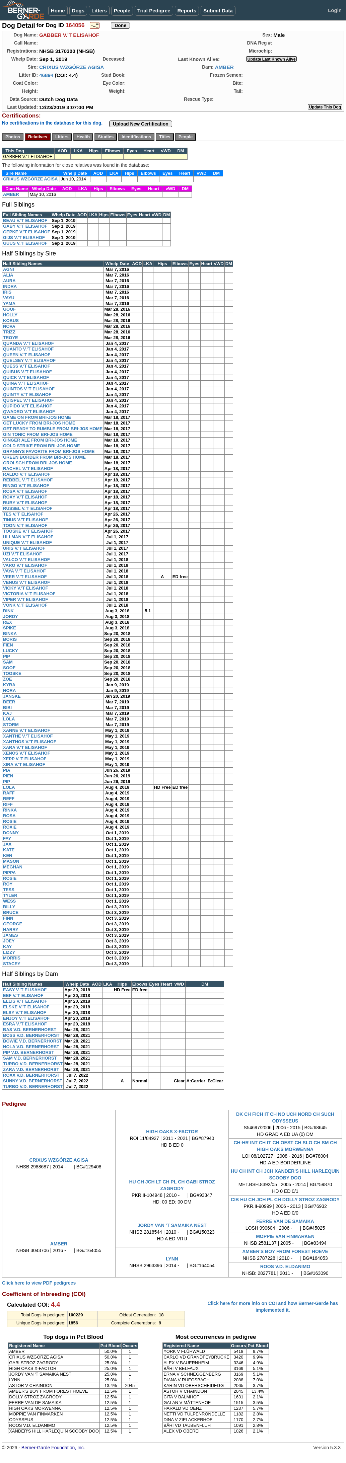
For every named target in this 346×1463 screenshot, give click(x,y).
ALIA (8, 275)
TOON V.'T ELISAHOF (25, 525)
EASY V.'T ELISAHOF (25, 989)
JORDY (10, 616)
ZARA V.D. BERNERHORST (31, 1069)
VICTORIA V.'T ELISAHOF (29, 593)
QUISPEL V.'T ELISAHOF (28, 400)
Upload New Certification (140, 124)
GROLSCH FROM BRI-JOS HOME (37, 462)
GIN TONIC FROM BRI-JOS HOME (38, 434)
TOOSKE (12, 673)
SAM (8, 662)
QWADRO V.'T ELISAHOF (29, 411)
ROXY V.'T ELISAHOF (25, 496)
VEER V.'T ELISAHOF (25, 576)
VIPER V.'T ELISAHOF (25, 599)
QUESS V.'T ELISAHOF (26, 366)
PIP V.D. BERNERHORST (28, 1052)
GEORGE (12, 923)
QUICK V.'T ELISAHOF (26, 377)
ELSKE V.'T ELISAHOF (26, 1006)
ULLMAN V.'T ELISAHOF (28, 536)
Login (335, 10)
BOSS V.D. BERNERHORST (31, 1035)
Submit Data (218, 10)
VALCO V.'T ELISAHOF (26, 559)
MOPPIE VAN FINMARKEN (285, 1236)
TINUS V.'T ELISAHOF (25, 519)
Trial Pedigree (153, 10)
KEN (7, 855)
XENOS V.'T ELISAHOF (26, 753)
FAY (7, 838)
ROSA (9, 815)
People (122, 10)
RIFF (8, 804)
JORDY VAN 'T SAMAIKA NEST (171, 1225)
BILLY (9, 906)
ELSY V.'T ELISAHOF (24, 1012)
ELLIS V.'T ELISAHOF (25, 1001)
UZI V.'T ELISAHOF (22, 553)
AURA (9, 280)
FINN (8, 918)
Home (58, 10)
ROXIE (9, 827)
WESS (9, 901)
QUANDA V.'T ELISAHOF (28, 343)
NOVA (9, 326)
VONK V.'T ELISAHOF (25, 605)
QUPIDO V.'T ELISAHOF (27, 405)
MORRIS (11, 957)
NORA (9, 690)
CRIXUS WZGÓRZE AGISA (71, 67)
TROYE (10, 337)
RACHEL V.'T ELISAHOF (28, 468)
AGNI (8, 269)
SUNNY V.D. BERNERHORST (32, 1080)
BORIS (10, 639)
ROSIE (9, 821)
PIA (6, 770)
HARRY (10, 929)
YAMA (9, 303)
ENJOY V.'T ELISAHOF (26, 1018)
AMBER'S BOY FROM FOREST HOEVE (285, 1251)
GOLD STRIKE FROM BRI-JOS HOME (41, 445)
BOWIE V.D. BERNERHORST (32, 1041)
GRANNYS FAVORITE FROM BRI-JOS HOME (49, 451)
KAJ (7, 713)
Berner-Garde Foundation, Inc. (53, 1447)
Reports (187, 10)
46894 (46, 75)
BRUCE (10, 912)
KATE (8, 849)
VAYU (8, 297)
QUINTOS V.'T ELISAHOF (29, 388)
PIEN (8, 775)
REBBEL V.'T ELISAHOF (28, 479)
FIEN (8, 644)
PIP (6, 656)
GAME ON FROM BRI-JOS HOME (37, 417)
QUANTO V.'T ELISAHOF (28, 349)
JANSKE (12, 696)
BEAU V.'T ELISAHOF (25, 220)
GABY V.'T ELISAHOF (25, 226)
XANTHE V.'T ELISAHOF (28, 736)
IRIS (7, 292)
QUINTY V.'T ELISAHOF (27, 394)
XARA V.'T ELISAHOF (25, 747)
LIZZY (9, 952)
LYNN (172, 1258)
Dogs (78, 10)
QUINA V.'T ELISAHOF (26, 383)
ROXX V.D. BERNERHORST (31, 1075)
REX (7, 622)
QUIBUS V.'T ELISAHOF (27, 371)
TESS (8, 889)
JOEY (9, 940)
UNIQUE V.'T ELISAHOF (27, 542)
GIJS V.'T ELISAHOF (24, 237)
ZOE (7, 679)
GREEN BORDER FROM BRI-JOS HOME (44, 457)
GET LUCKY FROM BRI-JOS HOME (39, 423)
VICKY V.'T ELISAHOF (25, 588)
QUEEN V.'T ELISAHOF (26, 354)
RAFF (9, 792)
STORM (11, 724)
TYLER (10, 895)
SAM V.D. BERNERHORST (30, 1058)
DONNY (11, 832)
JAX (7, 844)
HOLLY (10, 314)
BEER (9, 701)
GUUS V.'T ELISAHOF (25, 243)
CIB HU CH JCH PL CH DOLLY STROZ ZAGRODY (285, 1199)
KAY (7, 946)
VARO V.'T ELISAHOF (25, 565)
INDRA (10, 286)
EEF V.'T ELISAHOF (23, 995)
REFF (8, 798)
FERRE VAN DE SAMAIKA (285, 1221)
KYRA (9, 684)
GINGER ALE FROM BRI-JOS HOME (40, 440)
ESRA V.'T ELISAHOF (25, 1023)
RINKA (10, 810)
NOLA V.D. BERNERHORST (31, 1046)
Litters (99, 10)
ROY (7, 884)
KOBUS (11, 320)
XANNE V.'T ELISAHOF (26, 730)
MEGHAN (12, 866)
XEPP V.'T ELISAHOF (25, 758)
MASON (11, 861)
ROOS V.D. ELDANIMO (285, 1266)
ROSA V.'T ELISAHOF (25, 491)
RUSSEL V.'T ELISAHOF (28, 508)
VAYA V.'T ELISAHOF (24, 570)
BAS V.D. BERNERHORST (29, 1029)
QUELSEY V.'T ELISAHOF (29, 360)
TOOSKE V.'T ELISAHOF (28, 531)
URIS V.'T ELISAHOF (24, 548)
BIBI (7, 707)
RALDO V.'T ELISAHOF (26, 474)
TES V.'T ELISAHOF (23, 514)
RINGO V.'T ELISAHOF (26, 485)
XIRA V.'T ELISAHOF (24, 764)
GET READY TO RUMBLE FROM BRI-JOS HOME (52, 428)
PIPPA (9, 872)
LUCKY (10, 650)
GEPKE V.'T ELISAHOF (26, 231)
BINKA (10, 633)
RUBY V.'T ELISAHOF (25, 502)
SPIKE (9, 627)
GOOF (9, 309)
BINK (8, 610)
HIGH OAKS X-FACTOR (172, 1131)
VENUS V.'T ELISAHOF (26, 582)
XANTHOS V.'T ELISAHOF (29, 741)
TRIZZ (9, 331)
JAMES (10, 935)
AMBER (224, 67)
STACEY (11, 963)
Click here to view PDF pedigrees (39, 1283)
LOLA (9, 718)
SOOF (9, 667)
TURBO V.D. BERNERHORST (33, 1063)
